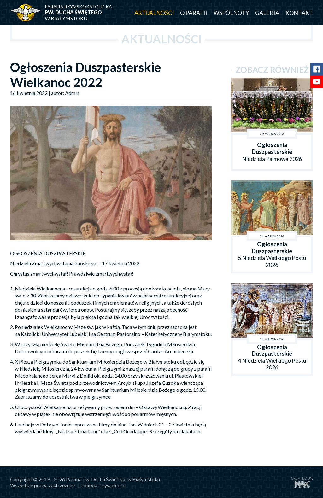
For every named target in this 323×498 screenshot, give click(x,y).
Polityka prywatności (103, 485)
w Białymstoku (82, 12)
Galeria (267, 12)
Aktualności (154, 12)
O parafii (193, 12)
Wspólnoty (231, 12)
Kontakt (299, 12)
